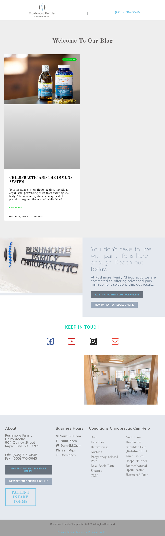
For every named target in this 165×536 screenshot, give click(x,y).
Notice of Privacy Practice (92, 532)
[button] (87, 14)
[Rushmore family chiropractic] (44, 373)
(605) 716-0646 (127, 12)
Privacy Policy (65, 532)
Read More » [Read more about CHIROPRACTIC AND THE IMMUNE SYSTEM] (15, 207)
